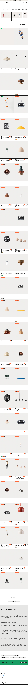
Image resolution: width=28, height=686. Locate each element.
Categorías (6, 667)
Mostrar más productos (14, 601)
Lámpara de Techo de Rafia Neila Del (6, 341)
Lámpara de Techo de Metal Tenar (20, 69)
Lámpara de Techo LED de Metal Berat (6, 568)
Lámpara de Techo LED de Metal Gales (6, 591)
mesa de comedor (11, 613)
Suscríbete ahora (23, 662)
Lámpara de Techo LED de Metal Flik (6, 92)
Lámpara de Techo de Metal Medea (20, 500)
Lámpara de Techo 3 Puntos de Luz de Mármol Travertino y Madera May (20, 478)
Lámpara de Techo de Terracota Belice (6, 69)
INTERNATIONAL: (10, 671)
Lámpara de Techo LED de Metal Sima (6, 477)
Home (1, 4)
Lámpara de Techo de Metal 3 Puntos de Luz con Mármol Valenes (7, 387)
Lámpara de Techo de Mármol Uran (20, 568)
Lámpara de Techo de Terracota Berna (6, 205)
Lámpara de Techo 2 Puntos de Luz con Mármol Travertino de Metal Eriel (6, 546)
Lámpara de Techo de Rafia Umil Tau (20, 273)
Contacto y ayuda (8, 669)
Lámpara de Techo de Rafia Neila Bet (20, 92)
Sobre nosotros (7, 666)
